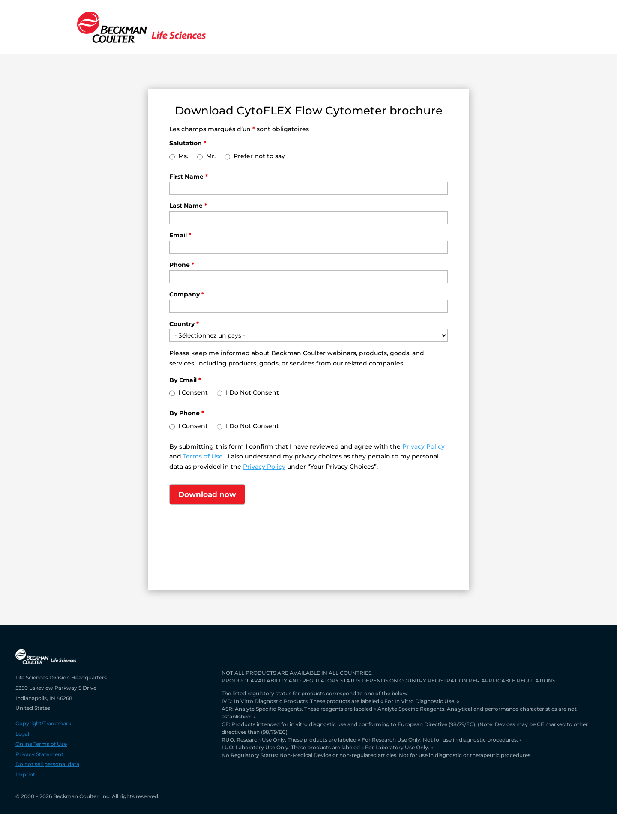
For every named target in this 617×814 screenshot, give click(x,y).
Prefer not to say (259, 156)
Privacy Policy (423, 446)
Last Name (188, 205)
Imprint (25, 774)
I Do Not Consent (252, 392)
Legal (22, 733)
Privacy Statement (39, 754)
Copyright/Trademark (43, 723)
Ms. (183, 156)
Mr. (211, 156)
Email (180, 235)
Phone (181, 265)
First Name (188, 176)
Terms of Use (203, 456)
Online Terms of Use (41, 744)
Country (184, 324)
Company (186, 294)
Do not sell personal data (47, 764)
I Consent (193, 392)
